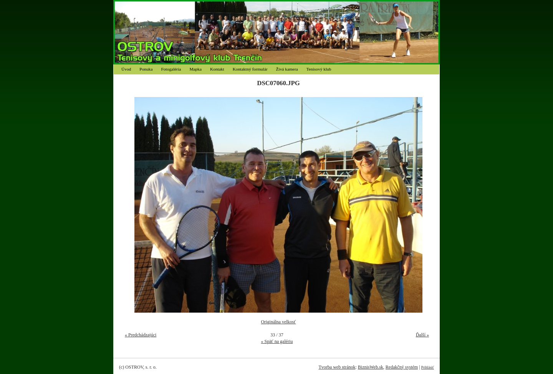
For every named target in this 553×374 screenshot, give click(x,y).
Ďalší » (422, 335)
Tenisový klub (318, 69)
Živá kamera (287, 69)
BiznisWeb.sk (370, 367)
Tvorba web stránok (336, 367)
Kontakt (217, 69)
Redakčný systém (402, 367)
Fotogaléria (171, 69)
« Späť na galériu (277, 341)
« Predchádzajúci (140, 335)
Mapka (195, 69)
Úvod (126, 69)
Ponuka (145, 69)
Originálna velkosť (278, 322)
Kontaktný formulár (250, 69)
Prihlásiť (427, 367)
